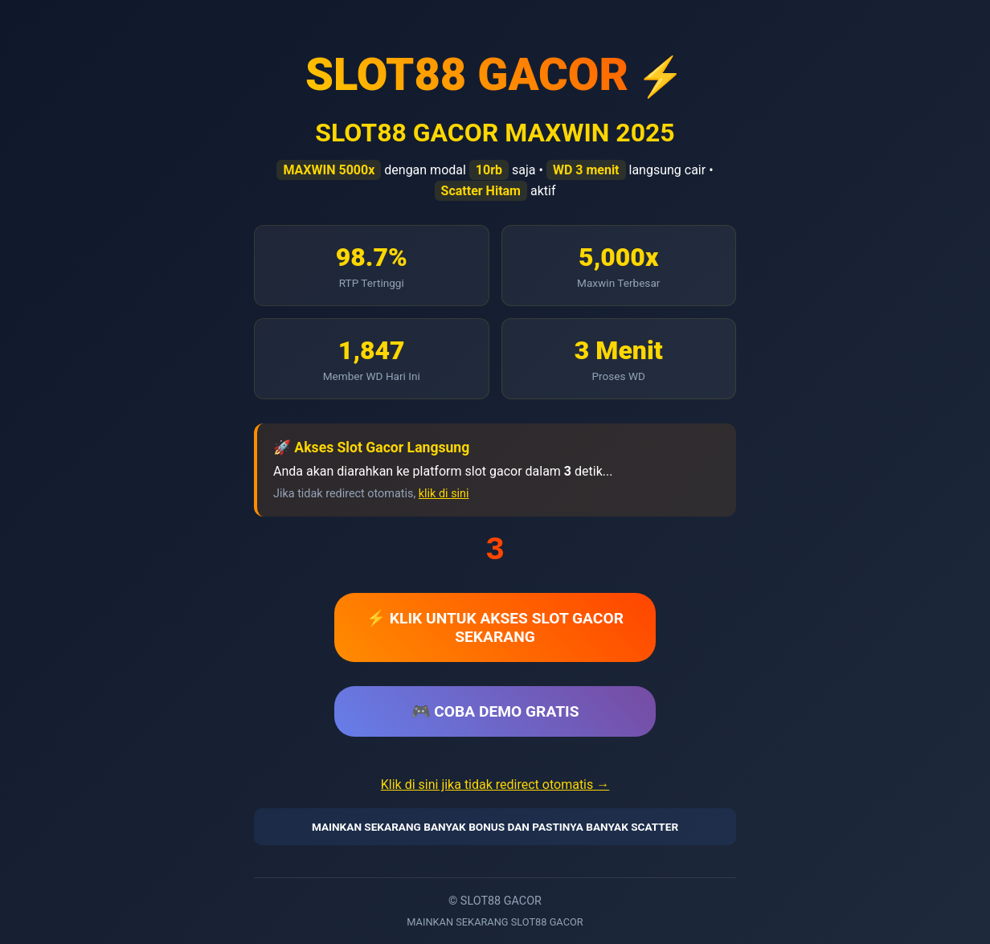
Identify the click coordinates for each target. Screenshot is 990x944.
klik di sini (444, 494)
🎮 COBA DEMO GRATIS (495, 711)
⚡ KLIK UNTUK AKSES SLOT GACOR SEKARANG (495, 627)
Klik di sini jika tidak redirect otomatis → (495, 784)
